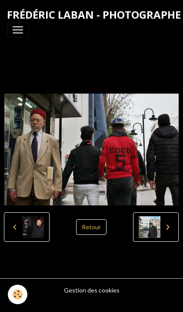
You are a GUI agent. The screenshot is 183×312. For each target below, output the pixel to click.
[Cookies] (17, 294)
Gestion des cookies (92, 290)
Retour (91, 227)
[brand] (94, 15)
